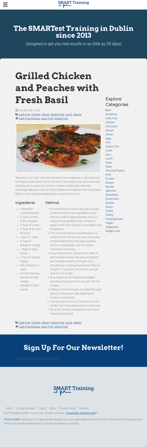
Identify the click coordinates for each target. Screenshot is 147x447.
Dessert (110, 130)
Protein (110, 178)
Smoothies (112, 194)
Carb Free (24, 114)
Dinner (45, 114)
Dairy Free (47, 118)
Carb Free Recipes (29, 118)
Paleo (109, 166)
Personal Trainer (115, 170)
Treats (109, 210)
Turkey (109, 214)
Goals (109, 150)
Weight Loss (113, 231)
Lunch (68, 114)
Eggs (108, 138)
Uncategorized (114, 218)
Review (110, 186)
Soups (109, 206)
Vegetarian (112, 226)
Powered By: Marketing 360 (80, 413)
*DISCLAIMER (12, 419)
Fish (108, 142)
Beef (108, 110)
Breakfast (111, 114)
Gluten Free (57, 114)
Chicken (36, 114)
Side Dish (111, 190)
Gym (108, 154)
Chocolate (112, 126)
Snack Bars (112, 198)
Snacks (110, 202)
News (109, 162)
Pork (108, 174)
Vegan (109, 222)
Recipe (77, 114)
